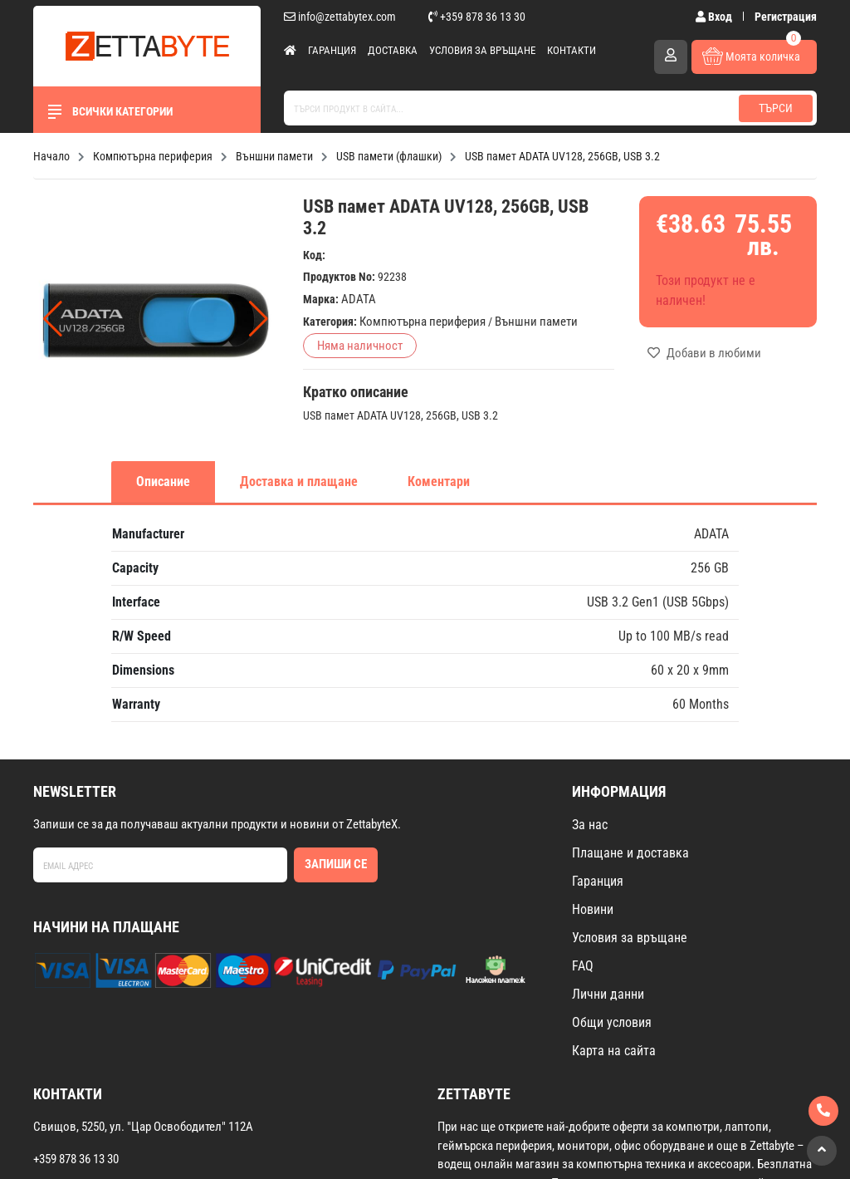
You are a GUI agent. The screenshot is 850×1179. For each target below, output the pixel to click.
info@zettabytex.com (340, 16)
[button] (258, 319)
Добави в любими (704, 353)
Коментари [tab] (439, 481)
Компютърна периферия (422, 321)
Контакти (571, 50)
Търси (776, 108)
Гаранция (332, 50)
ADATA (358, 299)
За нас (590, 825)
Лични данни (608, 994)
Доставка (393, 50)
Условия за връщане (482, 50)
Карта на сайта (614, 1051)
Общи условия (612, 1022)
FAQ (583, 966)
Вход (715, 16)
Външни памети (536, 321)
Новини (592, 909)
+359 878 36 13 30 (476, 16)
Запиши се (336, 864)
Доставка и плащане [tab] (299, 481)
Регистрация (786, 16)
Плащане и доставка (630, 853)
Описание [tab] (163, 481)
